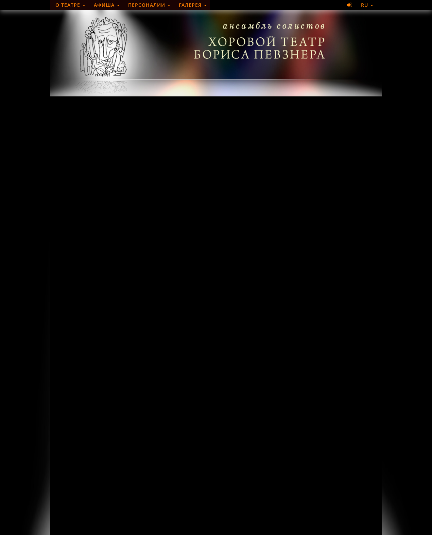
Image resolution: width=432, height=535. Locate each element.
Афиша (107, 5)
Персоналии (149, 5)
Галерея (193, 5)
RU (367, 5)
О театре (70, 5)
